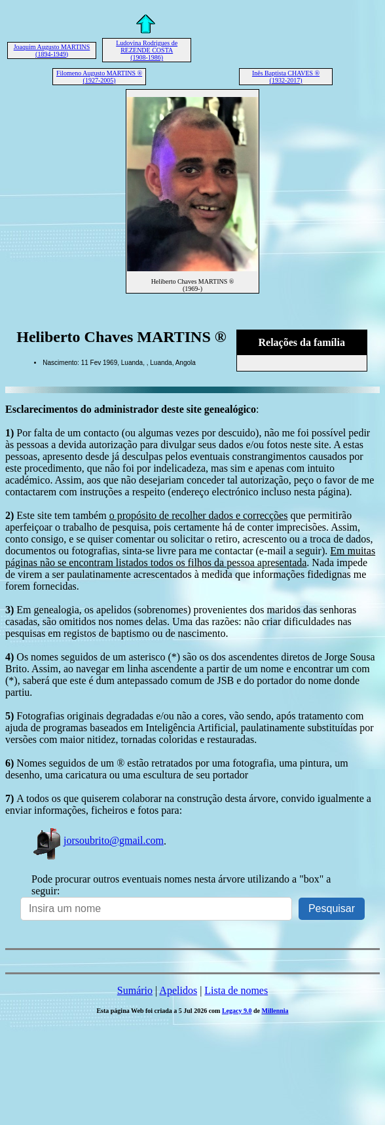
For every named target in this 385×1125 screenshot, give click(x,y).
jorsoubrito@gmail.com (97, 840)
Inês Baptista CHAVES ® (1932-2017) (286, 76)
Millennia (274, 1010)
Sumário (135, 990)
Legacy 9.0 (237, 1010)
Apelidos (178, 990)
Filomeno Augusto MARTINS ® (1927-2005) (99, 76)
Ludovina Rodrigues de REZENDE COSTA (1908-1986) (146, 50)
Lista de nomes (236, 990)
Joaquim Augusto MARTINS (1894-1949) (52, 50)
